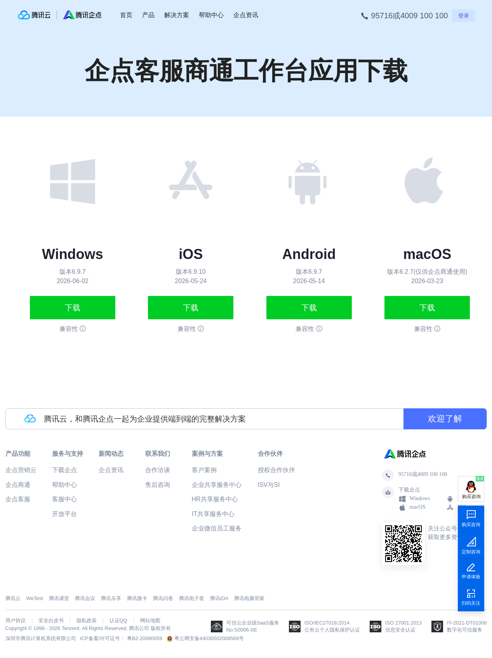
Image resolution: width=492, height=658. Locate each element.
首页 (126, 15)
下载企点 (64, 470)
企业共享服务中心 (217, 484)
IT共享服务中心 (213, 514)
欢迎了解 (445, 419)
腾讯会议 (85, 598)
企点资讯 (245, 15)
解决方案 (176, 15)
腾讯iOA (219, 598)
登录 (463, 15)
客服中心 (64, 499)
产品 (148, 15)
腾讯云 (13, 598)
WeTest (34, 598)
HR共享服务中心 (215, 499)
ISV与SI (269, 484)
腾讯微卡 (137, 598)
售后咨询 (157, 484)
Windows (414, 499)
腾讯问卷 (163, 598)
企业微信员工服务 (217, 528)
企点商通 (17, 484)
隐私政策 (86, 620)
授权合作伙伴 (276, 470)
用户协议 (15, 620)
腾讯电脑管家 (249, 598)
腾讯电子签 (191, 598)
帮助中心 (211, 15)
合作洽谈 (157, 470)
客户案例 (204, 470)
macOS (412, 507)
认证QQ (118, 620)
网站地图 (150, 620)
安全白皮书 (51, 620)
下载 (72, 307)
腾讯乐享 (111, 598)
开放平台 (64, 514)
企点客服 (17, 499)
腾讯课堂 (59, 598)
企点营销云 (21, 470)
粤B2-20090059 (144, 638)
